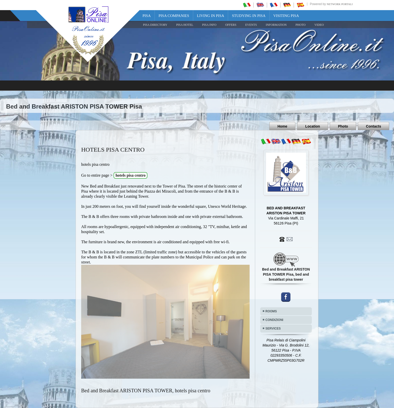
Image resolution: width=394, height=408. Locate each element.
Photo (343, 126)
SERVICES (273, 328)
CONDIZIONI (274, 320)
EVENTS (251, 25)
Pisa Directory (155, 25)
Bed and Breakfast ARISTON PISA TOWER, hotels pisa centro (145, 390)
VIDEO (319, 25)
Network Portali (340, 4)
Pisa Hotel (184, 25)
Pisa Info (209, 25)
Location (312, 126)
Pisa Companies (174, 16)
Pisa (147, 16)
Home (282, 126)
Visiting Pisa (286, 16)
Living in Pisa (210, 16)
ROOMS (271, 311)
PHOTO (300, 25)
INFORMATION (276, 25)
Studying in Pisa (249, 16)
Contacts (373, 126)
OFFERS (230, 25)
